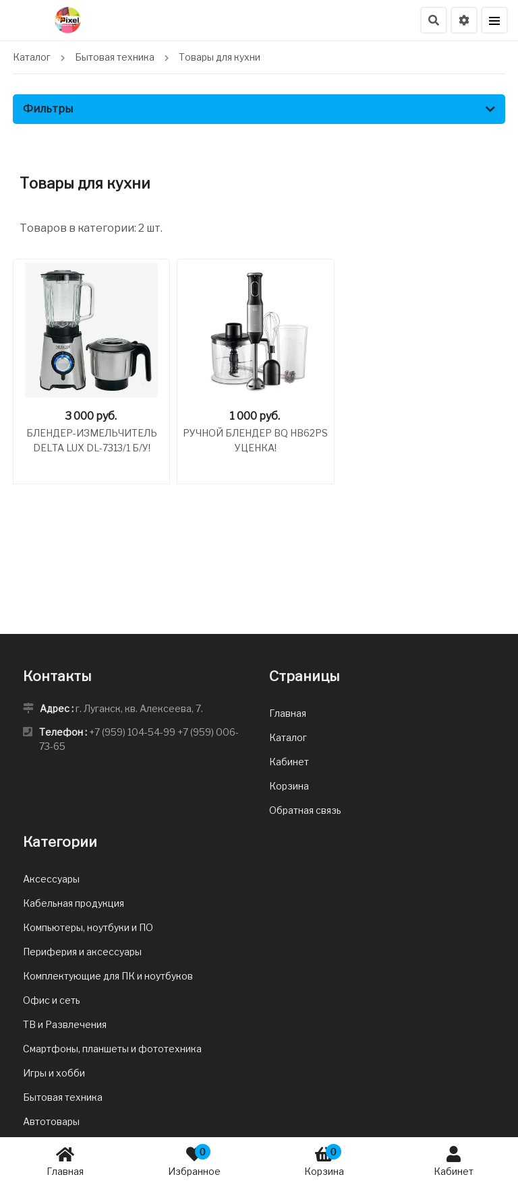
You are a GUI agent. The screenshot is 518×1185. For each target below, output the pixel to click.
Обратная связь (305, 810)
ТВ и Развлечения (65, 1024)
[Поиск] (433, 20)
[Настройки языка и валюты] (464, 20)
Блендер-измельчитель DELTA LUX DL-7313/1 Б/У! (91, 440)
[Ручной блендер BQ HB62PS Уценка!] (255, 330)
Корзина (324, 1160)
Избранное (194, 1160)
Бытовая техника (63, 1097)
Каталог (288, 737)
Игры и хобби (54, 1073)
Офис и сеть (51, 1000)
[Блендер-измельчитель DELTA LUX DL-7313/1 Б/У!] (91, 330)
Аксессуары (51, 879)
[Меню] (494, 20)
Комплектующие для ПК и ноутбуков (108, 976)
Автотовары (51, 1121)
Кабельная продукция (73, 903)
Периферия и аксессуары (82, 951)
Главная (65, 1160)
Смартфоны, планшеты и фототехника (112, 1048)
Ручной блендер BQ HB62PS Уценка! (255, 440)
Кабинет (453, 1160)
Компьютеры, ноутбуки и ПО (88, 927)
